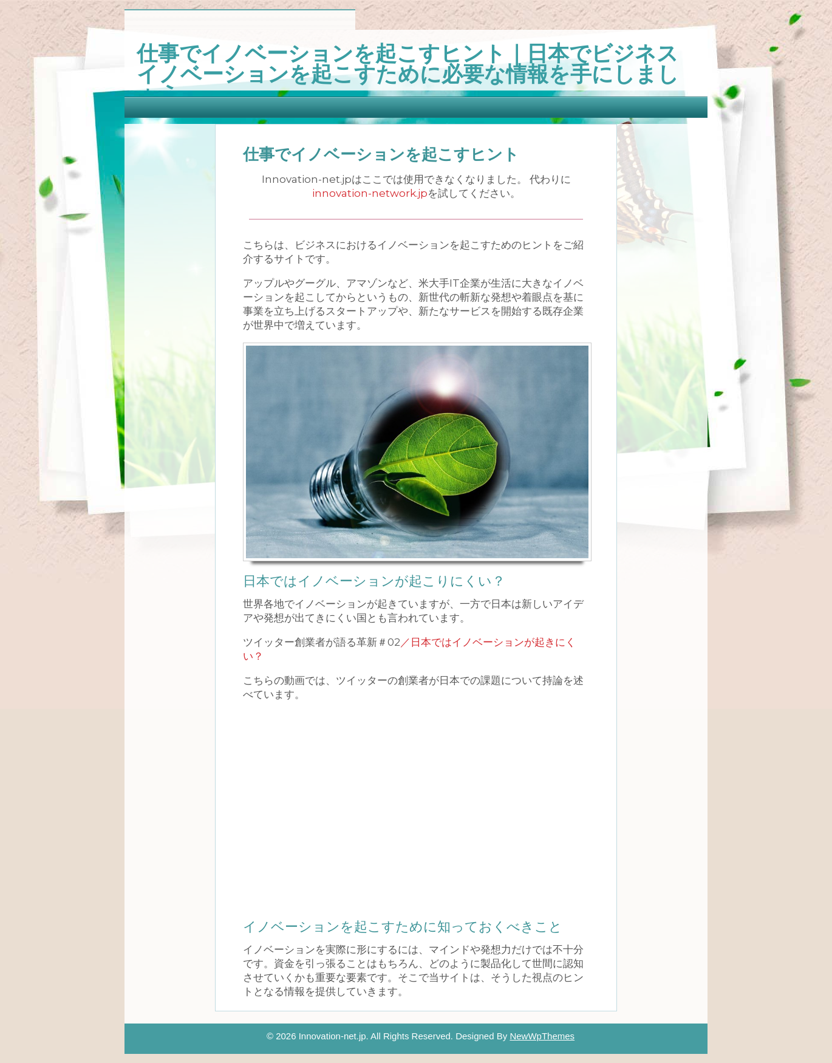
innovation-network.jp (370, 193)
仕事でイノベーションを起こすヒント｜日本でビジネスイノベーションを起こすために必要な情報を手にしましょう (408, 71)
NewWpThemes (542, 1036)
